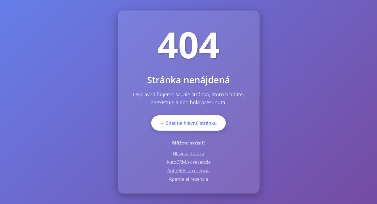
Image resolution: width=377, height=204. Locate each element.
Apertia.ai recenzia (188, 179)
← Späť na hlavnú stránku (188, 123)
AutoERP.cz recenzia (188, 170)
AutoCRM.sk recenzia (188, 162)
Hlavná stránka (188, 153)
